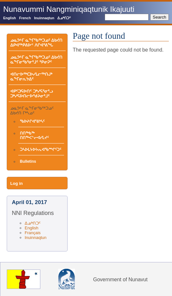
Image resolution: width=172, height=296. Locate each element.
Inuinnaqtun (44, 18)
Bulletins (28, 161)
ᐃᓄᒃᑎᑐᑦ (64, 18)
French (25, 18)
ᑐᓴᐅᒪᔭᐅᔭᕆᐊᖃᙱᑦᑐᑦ (40, 149)
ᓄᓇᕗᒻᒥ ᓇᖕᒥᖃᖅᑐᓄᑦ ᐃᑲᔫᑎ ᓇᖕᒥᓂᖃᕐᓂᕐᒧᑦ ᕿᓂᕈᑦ (36, 59)
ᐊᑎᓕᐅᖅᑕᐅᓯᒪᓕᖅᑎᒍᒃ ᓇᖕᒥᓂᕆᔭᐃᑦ (31, 76)
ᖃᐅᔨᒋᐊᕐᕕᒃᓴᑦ (32, 121)
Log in (16, 183)
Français (33, 232)
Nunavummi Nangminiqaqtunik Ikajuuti (69, 9)
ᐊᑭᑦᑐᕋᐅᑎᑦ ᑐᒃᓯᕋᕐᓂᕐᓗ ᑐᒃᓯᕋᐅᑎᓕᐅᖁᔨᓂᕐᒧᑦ (31, 93)
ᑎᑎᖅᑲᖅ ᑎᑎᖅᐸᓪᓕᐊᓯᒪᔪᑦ (34, 135)
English (9, 18)
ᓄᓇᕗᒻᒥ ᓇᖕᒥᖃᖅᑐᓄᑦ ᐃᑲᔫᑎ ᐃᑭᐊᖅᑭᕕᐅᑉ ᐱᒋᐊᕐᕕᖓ (36, 42)
